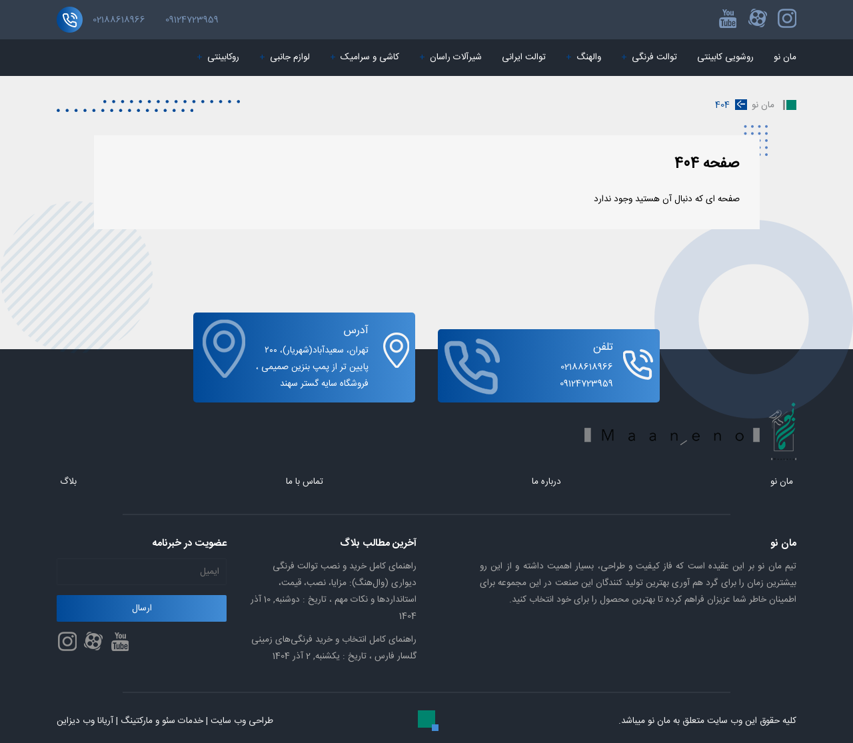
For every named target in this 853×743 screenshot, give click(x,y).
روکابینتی (218, 57)
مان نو (785, 57)
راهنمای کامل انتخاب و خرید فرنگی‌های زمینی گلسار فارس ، (334, 648)
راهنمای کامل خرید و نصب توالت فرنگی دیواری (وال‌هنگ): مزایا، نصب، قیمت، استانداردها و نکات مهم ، (334, 591)
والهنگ (583, 57)
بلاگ (68, 481)
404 (722, 105)
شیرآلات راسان (450, 57)
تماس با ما (304, 481)
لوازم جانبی (284, 57)
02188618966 (119, 20)
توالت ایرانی (524, 57)
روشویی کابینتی (725, 57)
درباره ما (546, 481)
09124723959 (192, 20)
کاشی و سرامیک (364, 57)
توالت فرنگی (649, 57)
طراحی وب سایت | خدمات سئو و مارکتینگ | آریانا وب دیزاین (165, 721)
